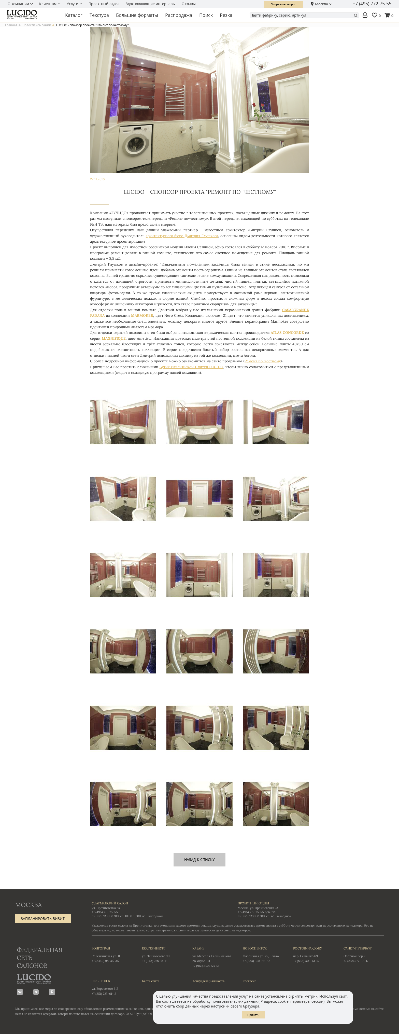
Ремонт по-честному (263, 361)
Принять (253, 1015)
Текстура (99, 15)
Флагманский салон (110, 903)
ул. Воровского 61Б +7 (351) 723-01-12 (112, 986)
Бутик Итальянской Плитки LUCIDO (191, 367)
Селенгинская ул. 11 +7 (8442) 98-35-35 (112, 954)
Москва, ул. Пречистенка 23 (258, 908)
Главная (11, 25)
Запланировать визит (43, 918)
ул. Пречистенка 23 (106, 908)
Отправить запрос (283, 4)
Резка (226, 15)
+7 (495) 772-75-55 (372, 3)
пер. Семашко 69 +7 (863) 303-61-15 (313, 954)
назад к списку (199, 859)
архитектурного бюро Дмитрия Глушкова (182, 235)
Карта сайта (150, 981)
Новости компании (36, 25)
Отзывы (189, 3)
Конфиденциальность (208, 981)
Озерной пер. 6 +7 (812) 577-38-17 (364, 954)
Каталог (73, 15)
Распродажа (178, 15)
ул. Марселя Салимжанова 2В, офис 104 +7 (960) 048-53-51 (212, 957)
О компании (19, 3)
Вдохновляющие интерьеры (150, 3)
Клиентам (48, 3)
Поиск (206, 15)
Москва (321, 4)
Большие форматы (137, 15)
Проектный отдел (104, 3)
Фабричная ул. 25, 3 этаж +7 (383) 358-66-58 (263, 954)
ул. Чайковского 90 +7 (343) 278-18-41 (162, 954)
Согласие (249, 981)
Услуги (73, 3)
